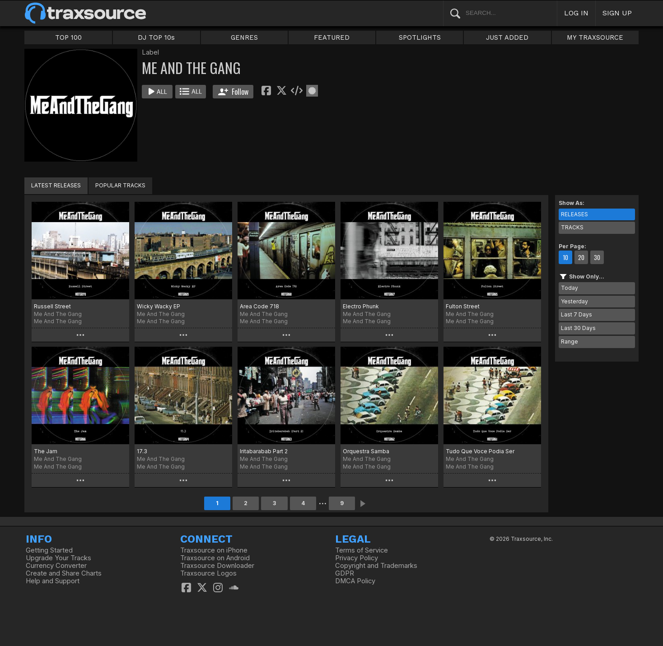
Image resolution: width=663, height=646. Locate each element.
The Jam (45, 451)
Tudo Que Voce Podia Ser (480, 451)
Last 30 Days (578, 328)
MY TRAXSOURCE (595, 37)
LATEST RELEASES (56, 185)
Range (569, 341)
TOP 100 (68, 37)
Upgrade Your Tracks (58, 558)
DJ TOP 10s (156, 37)
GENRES (244, 37)
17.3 (142, 451)
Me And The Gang (58, 321)
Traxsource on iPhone (213, 550)
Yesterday (574, 301)
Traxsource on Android (215, 558)
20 (581, 257)
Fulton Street (463, 306)
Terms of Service (361, 550)
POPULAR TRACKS (120, 185)
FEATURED (332, 37)
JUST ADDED (507, 37)
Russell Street (52, 306)
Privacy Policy (356, 558)
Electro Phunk (361, 306)
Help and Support (52, 581)
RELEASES (574, 214)
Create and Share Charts (64, 573)
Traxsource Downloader (217, 566)
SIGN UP (617, 13)
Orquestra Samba (366, 451)
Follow (233, 91)
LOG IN (576, 13)
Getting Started (49, 550)
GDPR (344, 573)
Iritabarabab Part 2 (264, 451)
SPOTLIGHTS (420, 37)
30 (597, 257)
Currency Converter (56, 566)
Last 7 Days (576, 314)
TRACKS (572, 227)
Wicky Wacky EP (158, 306)
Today (569, 287)
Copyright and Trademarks (376, 566)
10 (565, 257)
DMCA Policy (355, 581)
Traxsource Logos (208, 573)
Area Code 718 (259, 306)
